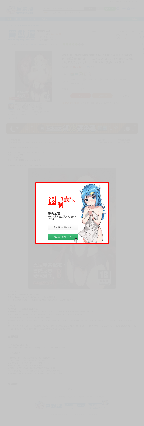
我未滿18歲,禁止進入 (63, 227)
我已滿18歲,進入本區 (65, 238)
